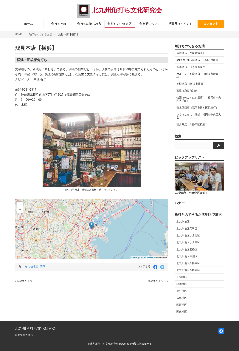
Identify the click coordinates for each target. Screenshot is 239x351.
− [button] (20, 210)
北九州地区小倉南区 (188, 242)
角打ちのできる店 (119, 24)
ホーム (28, 24)
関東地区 (181, 311)
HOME (18, 34)
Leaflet (134, 257)
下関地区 (181, 277)
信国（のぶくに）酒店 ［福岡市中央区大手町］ (198, 99)
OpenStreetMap (148, 257)
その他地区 (31, 266)
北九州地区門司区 (186, 228)
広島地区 (181, 297)
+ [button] (20, 204)
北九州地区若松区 (186, 249)
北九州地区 (183, 221)
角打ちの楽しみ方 (89, 24)
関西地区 (181, 304)
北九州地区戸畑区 (186, 256)
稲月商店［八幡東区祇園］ (192, 124)
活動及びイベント (180, 24)
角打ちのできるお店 (40, 34)
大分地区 (181, 290)
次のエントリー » (158, 280)
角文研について (149, 24)
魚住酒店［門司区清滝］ (190, 53)
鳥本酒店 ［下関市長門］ (192, 66)
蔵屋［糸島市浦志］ (188, 90)
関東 (42, 266)
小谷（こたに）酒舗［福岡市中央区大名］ (198, 116)
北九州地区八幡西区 (188, 270)
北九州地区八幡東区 (188, 263)
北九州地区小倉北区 (188, 235)
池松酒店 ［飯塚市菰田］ (191, 83)
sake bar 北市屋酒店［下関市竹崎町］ (198, 59)
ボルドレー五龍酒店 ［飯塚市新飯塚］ (197, 75)
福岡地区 (181, 283)
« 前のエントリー (25, 280)
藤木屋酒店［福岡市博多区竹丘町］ (197, 107)
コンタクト (210, 23)
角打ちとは (58, 24)
